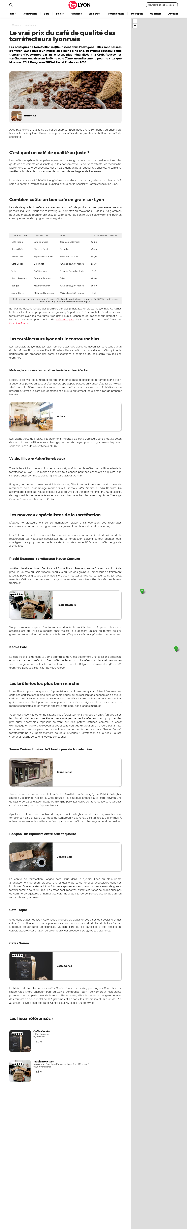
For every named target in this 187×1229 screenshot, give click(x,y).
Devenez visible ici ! (15, 1139)
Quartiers (155, 13)
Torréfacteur (30, 25)
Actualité (173, 13)
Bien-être (94, 13)
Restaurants (30, 13)
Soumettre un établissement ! (162, 5)
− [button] (135, 26)
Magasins (76, 13)
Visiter (11, 13)
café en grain (65, 319)
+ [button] (135, 21)
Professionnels (115, 13)
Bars (46, 13)
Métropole (137, 13)
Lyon (84, 5)
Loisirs (60, 13)
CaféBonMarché (19, 323)
